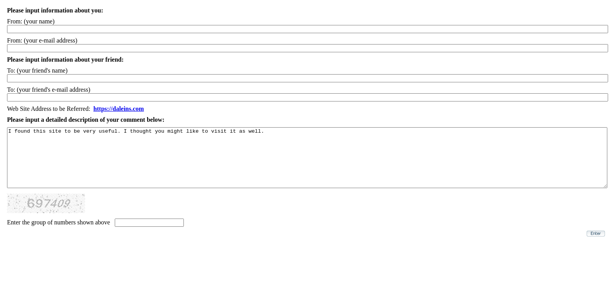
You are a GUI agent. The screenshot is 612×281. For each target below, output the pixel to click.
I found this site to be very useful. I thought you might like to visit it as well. (307, 163)
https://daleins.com (118, 108)
